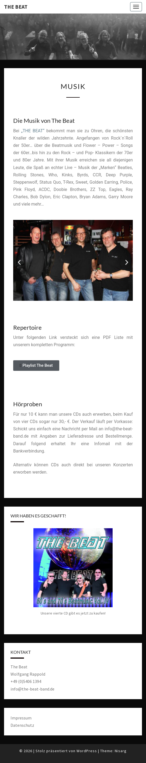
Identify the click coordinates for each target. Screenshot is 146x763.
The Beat (15, 6)
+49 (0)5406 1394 (26, 681)
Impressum (21, 718)
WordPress (87, 750)
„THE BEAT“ (32, 130)
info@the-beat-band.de (32, 689)
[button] (19, 262)
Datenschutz (22, 725)
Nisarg (121, 750)
